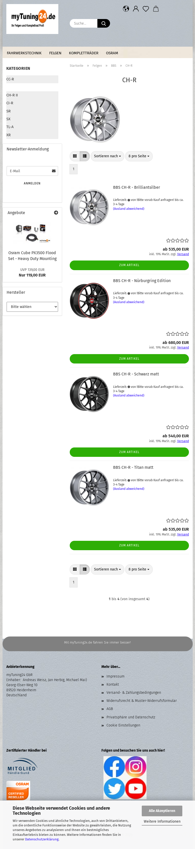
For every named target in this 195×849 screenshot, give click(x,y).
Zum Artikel (129, 265)
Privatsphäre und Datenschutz (131, 717)
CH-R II (12, 95)
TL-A (10, 127)
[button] (126, 9)
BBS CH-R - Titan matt (133, 467)
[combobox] (107, 156)
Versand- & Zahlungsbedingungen (134, 692)
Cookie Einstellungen (123, 725)
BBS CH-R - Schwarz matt (136, 374)
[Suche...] (103, 23)
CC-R (10, 79)
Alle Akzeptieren (162, 811)
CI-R (9, 103)
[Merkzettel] (146, 9)
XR (8, 135)
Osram (112, 53)
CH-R (10, 87)
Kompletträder (83, 53)
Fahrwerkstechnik (24, 53)
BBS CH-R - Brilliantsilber (136, 187)
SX (8, 119)
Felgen (55, 53)
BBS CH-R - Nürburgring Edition (142, 280)
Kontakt (113, 684)
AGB (110, 709)
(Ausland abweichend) (128, 209)
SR (8, 111)
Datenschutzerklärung (42, 839)
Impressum (116, 676)
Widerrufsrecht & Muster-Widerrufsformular (142, 701)
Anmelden (32, 183)
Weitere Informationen (162, 821)
